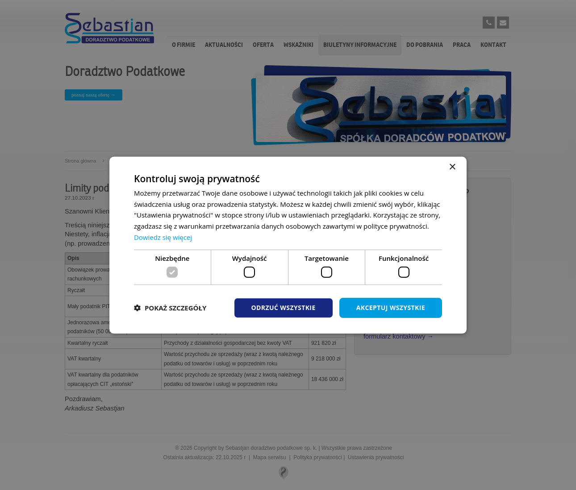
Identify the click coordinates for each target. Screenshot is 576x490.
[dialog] (288, 244)
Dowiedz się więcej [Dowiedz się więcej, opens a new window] (163, 237)
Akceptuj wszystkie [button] (390, 307)
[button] (170, 308)
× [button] (452, 166)
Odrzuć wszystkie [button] (283, 307)
